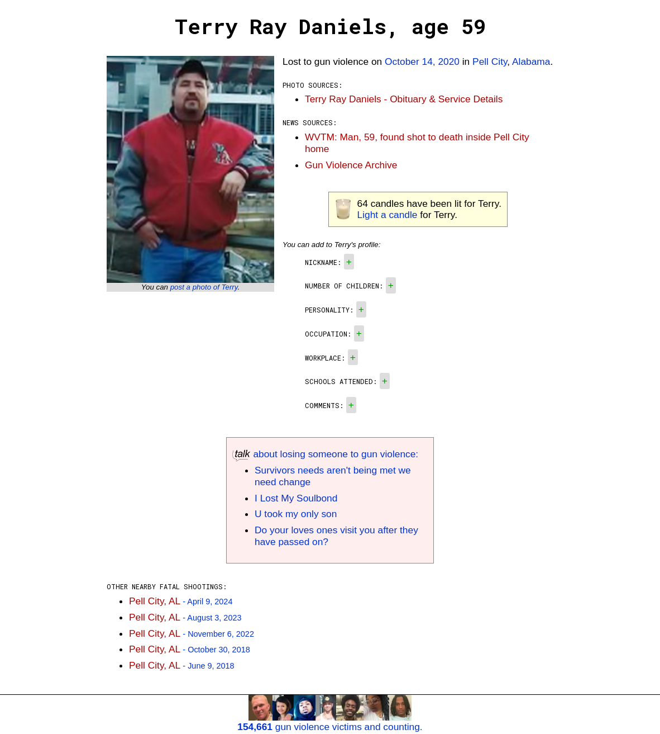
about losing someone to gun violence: (325, 454)
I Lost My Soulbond (296, 498)
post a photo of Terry (204, 287)
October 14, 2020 (422, 61)
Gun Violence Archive (351, 165)
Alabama (531, 61)
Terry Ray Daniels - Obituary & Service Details (404, 99)
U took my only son (296, 513)
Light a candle (387, 214)
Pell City (489, 61)
